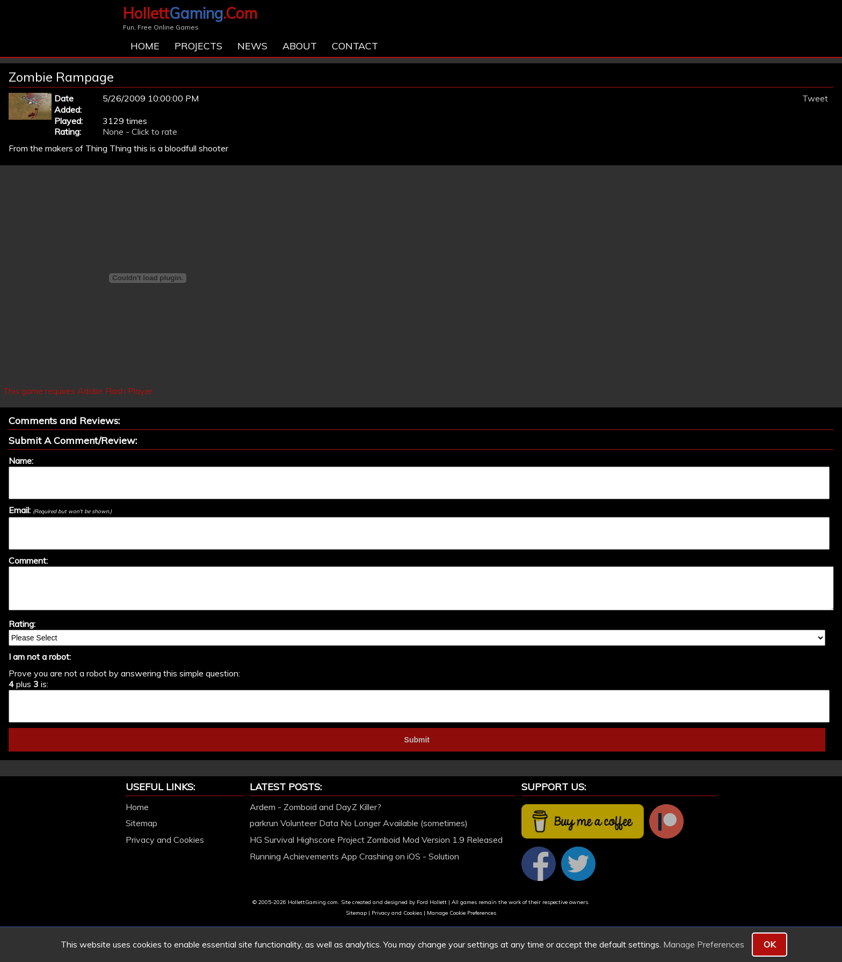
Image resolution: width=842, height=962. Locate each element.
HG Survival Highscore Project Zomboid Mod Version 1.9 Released (376, 839)
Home (144, 46)
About (299, 46)
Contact (355, 46)
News (252, 46)
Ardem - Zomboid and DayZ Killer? (315, 806)
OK (769, 944)
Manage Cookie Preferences (461, 912)
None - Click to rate (140, 131)
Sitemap (141, 823)
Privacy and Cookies (165, 839)
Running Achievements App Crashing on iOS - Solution (354, 856)
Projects (198, 46)
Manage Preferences (703, 944)
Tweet (815, 98)
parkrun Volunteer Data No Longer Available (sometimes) (359, 823)
